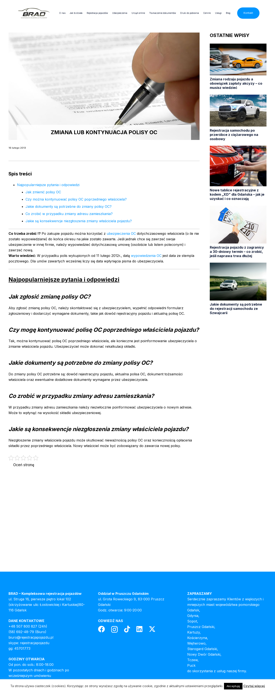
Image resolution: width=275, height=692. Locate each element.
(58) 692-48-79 (21, 632)
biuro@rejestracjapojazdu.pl (31, 637)
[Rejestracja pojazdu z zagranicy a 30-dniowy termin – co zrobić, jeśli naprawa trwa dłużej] (238, 232)
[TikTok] (127, 629)
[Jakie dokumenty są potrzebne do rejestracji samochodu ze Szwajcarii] (238, 289)
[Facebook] (101, 629)
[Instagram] (114, 629)
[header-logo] (34, 13)
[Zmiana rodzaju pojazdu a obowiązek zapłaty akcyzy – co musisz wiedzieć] (238, 67)
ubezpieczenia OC (121, 233)
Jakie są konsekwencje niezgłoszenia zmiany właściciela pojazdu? (79, 221)
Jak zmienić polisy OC (43, 192)
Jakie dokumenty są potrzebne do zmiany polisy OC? (69, 206)
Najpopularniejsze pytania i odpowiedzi (48, 185)
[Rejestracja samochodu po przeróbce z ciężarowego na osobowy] (238, 118)
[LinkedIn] (139, 629)
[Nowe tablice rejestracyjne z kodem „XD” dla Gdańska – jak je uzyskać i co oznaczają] (238, 173)
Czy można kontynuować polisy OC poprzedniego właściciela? (76, 199)
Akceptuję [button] (233, 686)
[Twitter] (152, 629)
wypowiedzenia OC (146, 255)
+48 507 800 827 (23, 626)
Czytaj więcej (254, 686)
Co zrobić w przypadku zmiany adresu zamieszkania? (69, 214)
